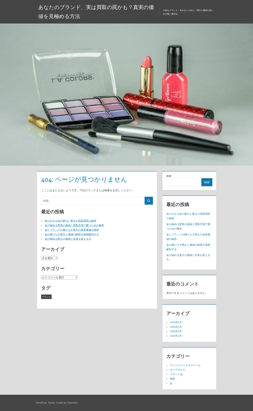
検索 (169, 176)
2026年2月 (176, 335)
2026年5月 (176, 322)
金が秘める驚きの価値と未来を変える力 (68, 238)
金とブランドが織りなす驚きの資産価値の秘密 (72, 229)
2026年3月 (176, 331)
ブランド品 (176, 374)
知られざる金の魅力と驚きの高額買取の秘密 (70, 220)
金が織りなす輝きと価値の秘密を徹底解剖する (72, 234)
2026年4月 (176, 326)
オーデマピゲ (177, 369)
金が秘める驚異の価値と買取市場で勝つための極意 (74, 225)
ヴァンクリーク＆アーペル (185, 365)
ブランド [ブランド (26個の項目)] (46, 296)
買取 (172, 378)
